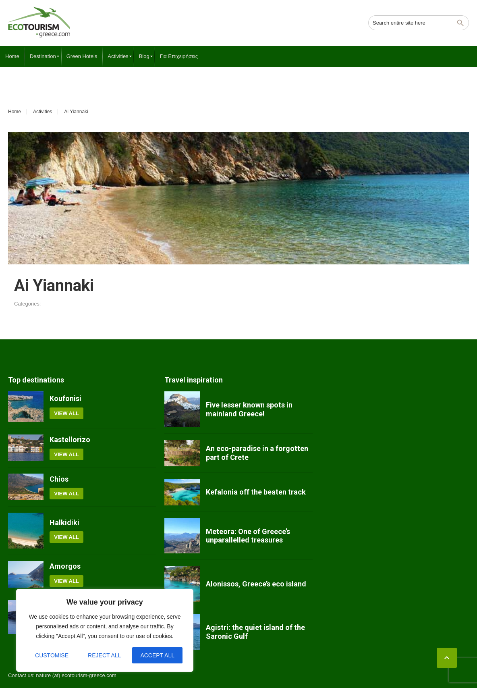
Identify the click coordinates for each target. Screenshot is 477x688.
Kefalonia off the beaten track (256, 492)
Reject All (104, 655)
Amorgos (65, 566)
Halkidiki (64, 522)
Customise (51, 655)
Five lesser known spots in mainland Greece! (249, 409)
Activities (42, 111)
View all (66, 413)
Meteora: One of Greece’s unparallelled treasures (248, 536)
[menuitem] (12, 56)
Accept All (157, 655)
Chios (59, 479)
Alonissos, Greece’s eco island (256, 584)
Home (14, 111)
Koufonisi (65, 398)
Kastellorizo (70, 439)
